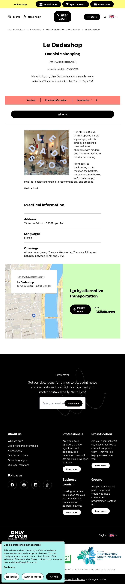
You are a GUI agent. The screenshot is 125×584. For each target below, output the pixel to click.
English (108, 535)
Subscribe (73, 403)
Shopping (35, 29)
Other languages (17, 460)
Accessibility (15, 450)
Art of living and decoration (63, 29)
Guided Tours (48, 4)
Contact (31, 100)
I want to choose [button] (32, 576)
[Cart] (104, 16)
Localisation (83, 100)
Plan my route (80, 309)
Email (63, 114)
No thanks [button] (11, 576)
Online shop (20, 4)
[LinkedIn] (35, 485)
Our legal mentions (18, 464)
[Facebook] (12, 485)
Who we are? (15, 440)
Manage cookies (96, 579)
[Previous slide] (91, 99)
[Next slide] (96, 99)
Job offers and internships (23, 445)
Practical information (56, 100)
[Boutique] (91, 17)
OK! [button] (54, 576)
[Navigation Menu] (14, 17)
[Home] (62, 16)
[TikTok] (47, 485)
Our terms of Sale (18, 455)
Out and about (16, 29)
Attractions (102, 4)
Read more (71, 469)
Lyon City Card (75, 4)
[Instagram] (24, 485)
